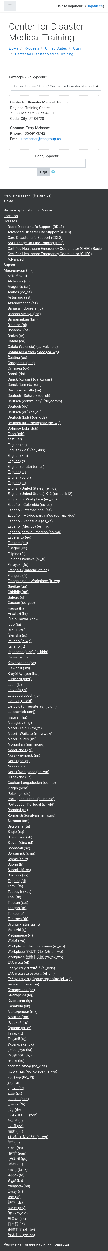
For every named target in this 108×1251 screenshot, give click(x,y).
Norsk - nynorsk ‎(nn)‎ (24, 755)
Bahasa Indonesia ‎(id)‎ (25, 308)
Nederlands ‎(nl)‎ (20, 750)
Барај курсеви (47, 156)
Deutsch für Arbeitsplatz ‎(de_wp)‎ (34, 423)
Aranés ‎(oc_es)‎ (20, 292)
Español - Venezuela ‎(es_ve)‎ (30, 521)
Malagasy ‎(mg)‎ (20, 722)
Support (10, 265)
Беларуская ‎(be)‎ (21, 990)
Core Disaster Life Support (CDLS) (35, 237)
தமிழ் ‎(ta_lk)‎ (18, 1169)
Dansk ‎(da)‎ (16, 374)
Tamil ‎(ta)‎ (15, 886)
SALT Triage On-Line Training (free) (36, 243)
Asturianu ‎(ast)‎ (20, 297)
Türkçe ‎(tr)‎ (16, 913)
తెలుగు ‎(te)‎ (16, 1175)
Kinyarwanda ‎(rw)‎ (22, 663)
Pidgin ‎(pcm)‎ (18, 788)
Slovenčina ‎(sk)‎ (20, 837)
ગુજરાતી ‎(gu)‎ (18, 1159)
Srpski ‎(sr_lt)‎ (18, 859)
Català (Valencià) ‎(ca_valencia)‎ (33, 346)
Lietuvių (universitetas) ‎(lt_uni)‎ (32, 706)
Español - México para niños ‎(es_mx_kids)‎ (41, 515)
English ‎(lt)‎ (16, 461)
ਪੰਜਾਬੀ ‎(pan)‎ (17, 1153)
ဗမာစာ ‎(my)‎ (16, 1208)
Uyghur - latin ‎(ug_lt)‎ (24, 924)
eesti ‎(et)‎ (15, 439)
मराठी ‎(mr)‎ (15, 1131)
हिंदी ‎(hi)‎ (14, 1142)
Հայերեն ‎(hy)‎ (20, 1055)
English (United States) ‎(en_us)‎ (33, 488)
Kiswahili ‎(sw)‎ (19, 668)
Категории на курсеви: (28, 77)
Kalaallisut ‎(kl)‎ (19, 657)
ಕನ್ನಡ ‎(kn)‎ (15, 1180)
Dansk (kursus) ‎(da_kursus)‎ (30, 379)
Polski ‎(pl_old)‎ (19, 793)
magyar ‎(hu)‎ (17, 717)
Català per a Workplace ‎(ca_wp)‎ (33, 352)
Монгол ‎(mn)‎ (18, 1017)
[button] (54, 172)
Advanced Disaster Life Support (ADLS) (39, 232)
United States (56, 48)
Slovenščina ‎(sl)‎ (20, 842)
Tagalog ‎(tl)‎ (17, 881)
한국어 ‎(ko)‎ (17, 1219)
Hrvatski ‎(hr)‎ (18, 613)
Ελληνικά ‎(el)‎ (18, 962)
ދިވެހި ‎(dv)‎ (14, 1110)
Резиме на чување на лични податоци (36, 1244)
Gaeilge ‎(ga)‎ (17, 586)
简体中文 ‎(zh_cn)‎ (21, 1235)
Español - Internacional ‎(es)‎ (30, 510)
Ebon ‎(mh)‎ (16, 434)
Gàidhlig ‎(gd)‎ (18, 592)
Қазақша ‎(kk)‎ (19, 1006)
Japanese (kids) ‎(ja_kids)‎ (28, 652)
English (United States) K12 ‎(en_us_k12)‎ (40, 494)
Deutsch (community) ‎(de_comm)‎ (35, 401)
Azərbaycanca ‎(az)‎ (23, 303)
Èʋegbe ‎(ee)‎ (17, 548)
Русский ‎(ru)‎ (18, 1022)
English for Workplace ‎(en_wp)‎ (32, 499)
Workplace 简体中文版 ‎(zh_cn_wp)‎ (35, 951)
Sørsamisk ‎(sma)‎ (21, 853)
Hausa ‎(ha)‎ (17, 608)
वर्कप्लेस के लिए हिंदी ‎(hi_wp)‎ (28, 1137)
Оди (43, 172)
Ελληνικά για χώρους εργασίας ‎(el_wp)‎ (40, 979)
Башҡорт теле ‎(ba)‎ (23, 984)
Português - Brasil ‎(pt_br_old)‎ (31, 799)
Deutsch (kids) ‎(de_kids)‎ (27, 417)
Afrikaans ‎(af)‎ (19, 281)
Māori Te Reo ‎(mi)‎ (22, 739)
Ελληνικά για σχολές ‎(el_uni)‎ (31, 973)
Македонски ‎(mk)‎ (19, 270)
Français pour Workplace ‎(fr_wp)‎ (34, 581)
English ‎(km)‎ (18, 455)
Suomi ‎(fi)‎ (15, 864)
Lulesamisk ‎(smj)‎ (21, 712)
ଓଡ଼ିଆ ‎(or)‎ (15, 1164)
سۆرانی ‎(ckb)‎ (18, 1099)
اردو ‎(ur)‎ (14, 1082)
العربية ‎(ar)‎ (16, 1088)
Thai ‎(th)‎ (14, 897)
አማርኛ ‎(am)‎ (17, 276)
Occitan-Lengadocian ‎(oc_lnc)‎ (32, 783)
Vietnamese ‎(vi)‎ (20, 935)
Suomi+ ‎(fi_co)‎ (19, 870)
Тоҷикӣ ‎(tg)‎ (17, 1039)
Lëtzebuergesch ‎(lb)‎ (24, 695)
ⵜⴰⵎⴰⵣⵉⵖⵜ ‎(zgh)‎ (23, 1115)
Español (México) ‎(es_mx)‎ (29, 526)
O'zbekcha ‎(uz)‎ (19, 777)
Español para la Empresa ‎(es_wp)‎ (34, 532)
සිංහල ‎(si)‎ (15, 1191)
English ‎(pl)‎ (17, 472)
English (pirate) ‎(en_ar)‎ (26, 466)
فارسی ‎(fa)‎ (16, 1104)
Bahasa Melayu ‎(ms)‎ (24, 314)
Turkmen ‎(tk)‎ (18, 919)
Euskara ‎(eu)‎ (18, 543)
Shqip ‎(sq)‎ (16, 831)
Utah (77, 48)
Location (11, 216)
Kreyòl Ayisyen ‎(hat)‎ (24, 674)
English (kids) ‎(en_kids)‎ (26, 450)
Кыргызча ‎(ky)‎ (20, 1001)
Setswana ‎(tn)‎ (19, 826)
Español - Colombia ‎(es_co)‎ (30, 504)
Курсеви (32, 48)
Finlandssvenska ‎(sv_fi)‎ (26, 559)
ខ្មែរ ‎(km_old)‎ (18, 1213)
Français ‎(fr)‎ (17, 575)
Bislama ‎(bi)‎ (17, 325)
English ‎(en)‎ (17, 445)
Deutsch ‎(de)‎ (18, 406)
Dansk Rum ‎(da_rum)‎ (25, 385)
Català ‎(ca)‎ (16, 341)
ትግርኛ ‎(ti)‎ (15, 1120)
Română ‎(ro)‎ (18, 810)
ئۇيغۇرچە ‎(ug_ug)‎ (21, 1077)
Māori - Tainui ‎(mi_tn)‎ (25, 728)
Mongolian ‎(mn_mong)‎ (26, 744)
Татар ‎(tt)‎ (15, 1033)
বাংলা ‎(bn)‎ (15, 1148)
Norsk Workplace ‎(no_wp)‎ (28, 772)
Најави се (94, 6)
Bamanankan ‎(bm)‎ (23, 319)
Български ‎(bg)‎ (20, 995)
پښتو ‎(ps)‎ (15, 1093)
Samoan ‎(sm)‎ (18, 821)
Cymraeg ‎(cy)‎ (18, 368)
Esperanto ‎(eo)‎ (19, 537)
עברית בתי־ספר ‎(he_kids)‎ (27, 1066)
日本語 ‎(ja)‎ (16, 1224)
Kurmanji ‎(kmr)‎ (20, 679)
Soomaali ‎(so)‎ (19, 848)
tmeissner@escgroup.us (41, 139)
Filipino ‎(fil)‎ (17, 554)
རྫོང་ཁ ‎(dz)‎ (15, 1202)
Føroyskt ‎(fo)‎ (18, 565)
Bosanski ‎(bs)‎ (19, 330)
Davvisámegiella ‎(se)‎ (24, 390)
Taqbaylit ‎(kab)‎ (20, 892)
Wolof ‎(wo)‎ (16, 940)
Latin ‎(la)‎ (15, 684)
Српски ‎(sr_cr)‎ (19, 1028)
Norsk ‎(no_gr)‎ (19, 761)
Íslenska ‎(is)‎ (17, 635)
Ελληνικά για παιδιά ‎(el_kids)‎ (31, 968)
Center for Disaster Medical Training (44, 54)
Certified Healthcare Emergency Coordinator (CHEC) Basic (55, 248)
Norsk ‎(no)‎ (16, 766)
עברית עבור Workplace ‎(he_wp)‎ (32, 1071)
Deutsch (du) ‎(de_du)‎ (25, 412)
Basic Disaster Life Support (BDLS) (36, 227)
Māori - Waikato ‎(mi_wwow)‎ (30, 733)
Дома (13, 48)
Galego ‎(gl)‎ (16, 597)
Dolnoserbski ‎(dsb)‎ (23, 428)
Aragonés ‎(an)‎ (19, 286)
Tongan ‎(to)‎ (17, 908)
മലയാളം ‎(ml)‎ (19, 1186)
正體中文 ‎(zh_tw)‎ (21, 1230)
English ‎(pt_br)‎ (19, 477)
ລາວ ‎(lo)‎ (14, 1197)
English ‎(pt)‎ (17, 483)
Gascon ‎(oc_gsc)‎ (21, 603)
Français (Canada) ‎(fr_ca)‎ (28, 570)
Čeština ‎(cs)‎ (17, 357)
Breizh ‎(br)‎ (16, 336)
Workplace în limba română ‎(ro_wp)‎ (36, 946)
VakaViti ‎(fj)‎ (17, 930)
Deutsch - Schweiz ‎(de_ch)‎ (29, 395)
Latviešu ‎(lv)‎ (17, 690)
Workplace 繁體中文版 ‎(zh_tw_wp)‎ (35, 957)
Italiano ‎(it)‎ (16, 646)
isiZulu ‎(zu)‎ (17, 630)
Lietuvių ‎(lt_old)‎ (20, 701)
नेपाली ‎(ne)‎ (15, 1126)
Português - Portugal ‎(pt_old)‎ (31, 804)
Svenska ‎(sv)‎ (18, 875)
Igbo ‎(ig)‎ (14, 624)
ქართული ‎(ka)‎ (20, 1050)
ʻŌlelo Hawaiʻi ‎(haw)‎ (23, 619)
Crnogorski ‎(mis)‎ (21, 363)
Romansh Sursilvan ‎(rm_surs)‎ (31, 815)
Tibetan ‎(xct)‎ (18, 902)
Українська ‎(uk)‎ (21, 1044)
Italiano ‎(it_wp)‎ (20, 641)
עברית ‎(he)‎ (16, 1060)
